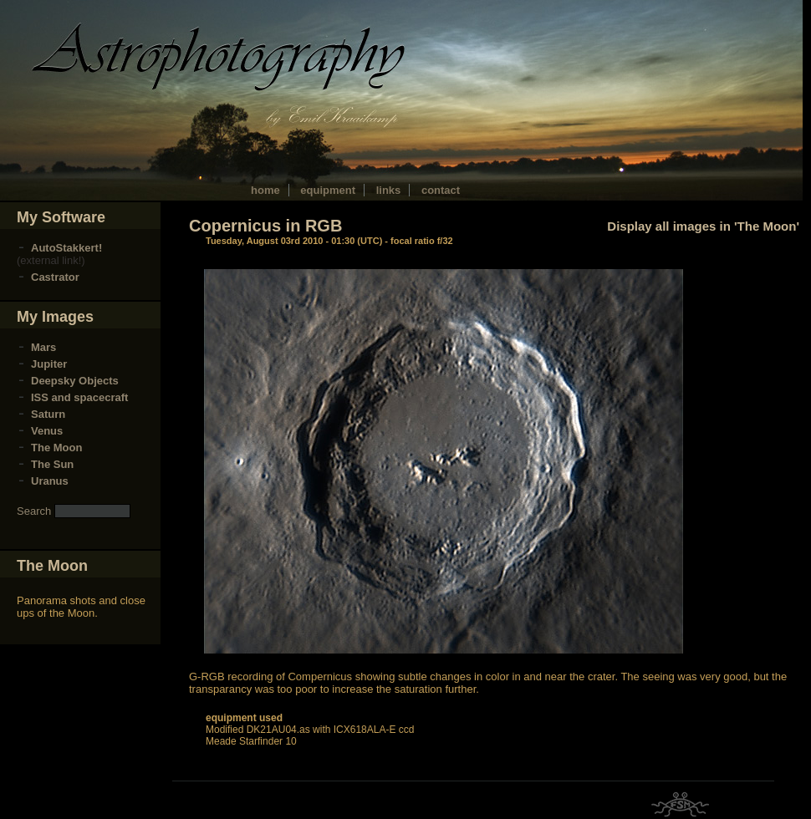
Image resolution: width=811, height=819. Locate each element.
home (265, 190)
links (388, 190)
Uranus (50, 481)
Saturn (48, 414)
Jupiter (49, 364)
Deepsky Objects (75, 380)
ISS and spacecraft (79, 397)
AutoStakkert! (66, 248)
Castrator (55, 277)
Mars (43, 347)
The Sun (52, 464)
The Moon (56, 447)
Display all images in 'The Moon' (703, 226)
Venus (47, 431)
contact (440, 190)
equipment (327, 190)
